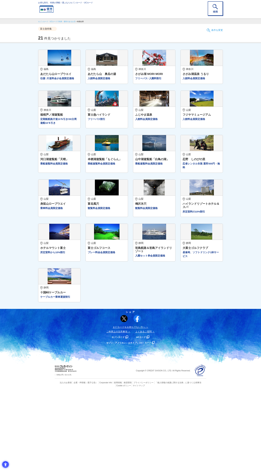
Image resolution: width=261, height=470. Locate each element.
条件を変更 (215, 29)
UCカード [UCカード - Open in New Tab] (142, 415)
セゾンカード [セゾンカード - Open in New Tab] (117, 415)
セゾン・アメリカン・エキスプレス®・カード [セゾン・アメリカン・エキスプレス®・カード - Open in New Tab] (128, 421)
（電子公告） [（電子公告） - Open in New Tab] (86, 461)
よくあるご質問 (143, 410)
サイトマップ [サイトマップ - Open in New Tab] (130, 464)
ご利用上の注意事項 (116, 410)
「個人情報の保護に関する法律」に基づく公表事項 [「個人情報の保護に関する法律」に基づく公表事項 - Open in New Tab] (167, 461)
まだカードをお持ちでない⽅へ (129, 405)
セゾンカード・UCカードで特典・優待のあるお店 (56, 21)
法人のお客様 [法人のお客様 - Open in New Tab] (62, 461)
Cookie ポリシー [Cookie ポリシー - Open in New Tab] (197, 461)
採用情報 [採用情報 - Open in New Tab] (111, 461)
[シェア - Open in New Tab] (137, 397)
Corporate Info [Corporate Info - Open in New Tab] (100, 461)
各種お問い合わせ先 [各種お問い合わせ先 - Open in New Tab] (63, 453)
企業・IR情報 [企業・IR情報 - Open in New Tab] (75, 461)
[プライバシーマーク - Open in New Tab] (200, 449)
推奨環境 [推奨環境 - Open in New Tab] (120, 461)
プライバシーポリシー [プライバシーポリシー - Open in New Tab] (135, 461)
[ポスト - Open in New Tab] (124, 397)
